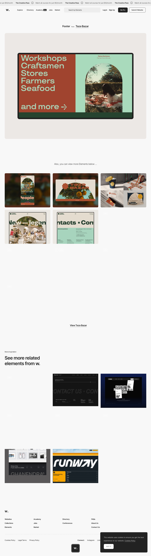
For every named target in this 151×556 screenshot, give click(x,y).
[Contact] (75, 227)
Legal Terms (22, 540)
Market (57, 10)
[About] (27, 227)
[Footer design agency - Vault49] (75, 390)
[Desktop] (75, 190)
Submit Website (137, 10)
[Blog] (27, 263)
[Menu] (123, 227)
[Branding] (123, 190)
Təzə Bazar (82, 26)
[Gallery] (75, 263)
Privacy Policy (34, 540)
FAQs (93, 519)
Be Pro (122, 10)
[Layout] (123, 263)
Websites (8, 519)
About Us (94, 523)
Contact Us (95, 527)
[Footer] (27, 391)
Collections (9, 523)
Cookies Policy (10, 540)
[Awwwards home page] (75, 548)
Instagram (90, 540)
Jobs (50, 10)
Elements (8, 527)
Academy (41, 10)
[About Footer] (75, 428)
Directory (30, 10)
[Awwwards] (7, 10)
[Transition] (27, 300)
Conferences (67, 523)
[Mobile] (27, 190)
